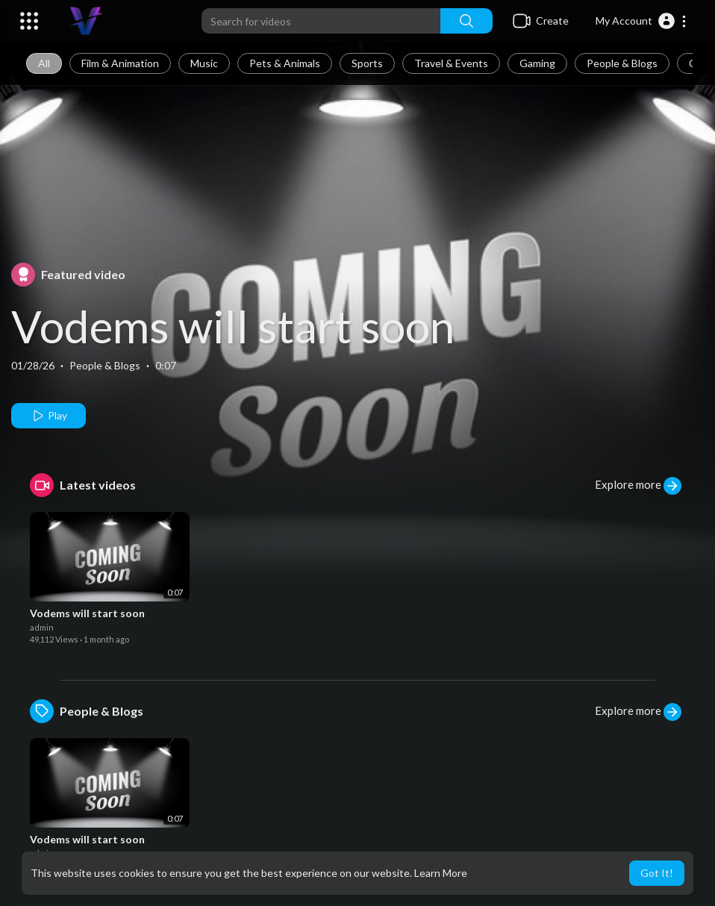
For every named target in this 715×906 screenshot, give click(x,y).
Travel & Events (451, 63)
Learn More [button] (440, 872)
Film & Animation (120, 63)
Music (204, 63)
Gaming (537, 63)
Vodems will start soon (233, 326)
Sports (367, 63)
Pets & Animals (284, 63)
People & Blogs (622, 63)
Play (49, 415)
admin (42, 627)
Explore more (638, 486)
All (44, 63)
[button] (641, 21)
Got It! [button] (656, 872)
